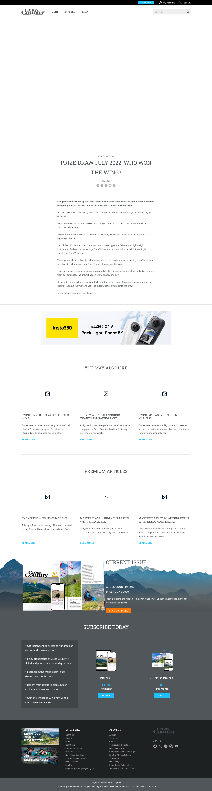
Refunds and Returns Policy (121, 765)
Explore (69, 11)
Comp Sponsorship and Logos (122, 751)
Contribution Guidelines (119, 745)
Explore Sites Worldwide (76, 758)
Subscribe (146, 3)
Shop (84, 11)
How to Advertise (116, 748)
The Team (113, 738)
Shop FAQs (114, 758)
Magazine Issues (72, 751)
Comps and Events (73, 748)
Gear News (103, 156)
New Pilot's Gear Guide (75, 755)
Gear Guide (70, 735)
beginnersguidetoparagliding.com (80, 768)
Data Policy (114, 761)
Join (55, 11)
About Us (113, 735)
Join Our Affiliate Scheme (120, 755)
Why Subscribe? (72, 761)
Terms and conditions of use (121, 768)
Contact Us (114, 741)
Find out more (118, 610)
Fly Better (69, 738)
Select (106, 695)
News (111, 156)
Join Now (69, 765)
